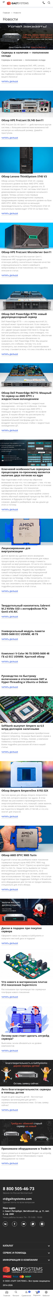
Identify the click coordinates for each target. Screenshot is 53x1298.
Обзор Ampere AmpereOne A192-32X (24, 790)
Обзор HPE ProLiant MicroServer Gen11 (26, 252)
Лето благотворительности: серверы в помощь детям (26, 1091)
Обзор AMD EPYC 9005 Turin (19, 855)
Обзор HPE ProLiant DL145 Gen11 (22, 120)
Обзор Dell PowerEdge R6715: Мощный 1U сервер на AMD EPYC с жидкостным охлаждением (26, 396)
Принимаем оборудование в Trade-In (26, 1148)
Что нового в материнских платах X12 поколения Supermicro (24, 983)
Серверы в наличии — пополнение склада (25, 54)
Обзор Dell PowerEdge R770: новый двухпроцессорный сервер (24, 315)
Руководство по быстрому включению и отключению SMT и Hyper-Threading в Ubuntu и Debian (24, 679)
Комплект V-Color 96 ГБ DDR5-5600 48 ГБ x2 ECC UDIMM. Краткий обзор (25, 655)
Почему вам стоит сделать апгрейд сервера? (25, 1037)
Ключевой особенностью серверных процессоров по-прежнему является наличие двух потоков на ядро (25, 472)
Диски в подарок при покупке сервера (21, 929)
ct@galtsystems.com (17, 1199)
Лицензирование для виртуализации (15, 549)
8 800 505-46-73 (18, 1188)
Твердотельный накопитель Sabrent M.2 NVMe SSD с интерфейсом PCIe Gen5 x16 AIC (25, 608)
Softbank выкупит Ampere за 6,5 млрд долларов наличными (22, 727)
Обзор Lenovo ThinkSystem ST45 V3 (24, 176)
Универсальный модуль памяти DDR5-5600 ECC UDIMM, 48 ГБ (23, 632)
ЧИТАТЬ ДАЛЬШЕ (9, 81)
